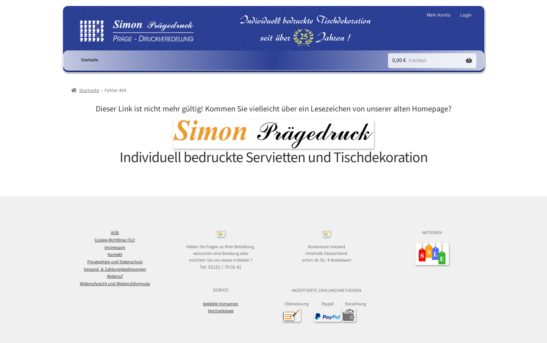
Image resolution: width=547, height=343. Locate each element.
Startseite (89, 60)
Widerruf (115, 276)
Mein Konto (439, 15)
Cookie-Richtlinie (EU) (115, 240)
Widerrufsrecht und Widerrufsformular (115, 284)
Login (466, 15)
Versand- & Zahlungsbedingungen (115, 269)
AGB (115, 232)
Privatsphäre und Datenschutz (114, 262)
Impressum (114, 247)
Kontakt (115, 254)
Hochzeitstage (221, 311)
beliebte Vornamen (220, 304)
